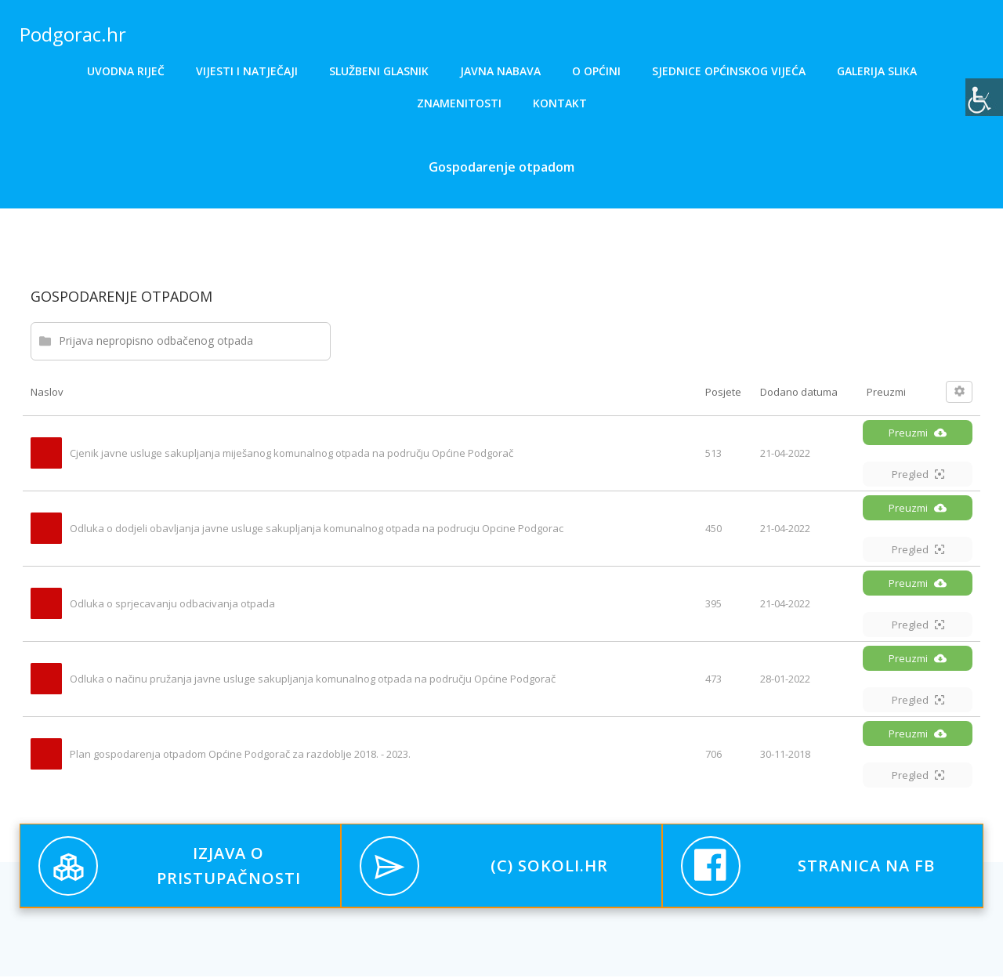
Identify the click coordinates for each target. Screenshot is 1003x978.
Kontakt (560, 103)
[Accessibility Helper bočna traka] (984, 97)
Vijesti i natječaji (247, 70)
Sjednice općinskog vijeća (729, 70)
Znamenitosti (459, 103)
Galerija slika (877, 70)
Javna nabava (500, 70)
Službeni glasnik (379, 70)
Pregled (918, 476)
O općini (596, 70)
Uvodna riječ (126, 70)
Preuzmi (918, 434)
